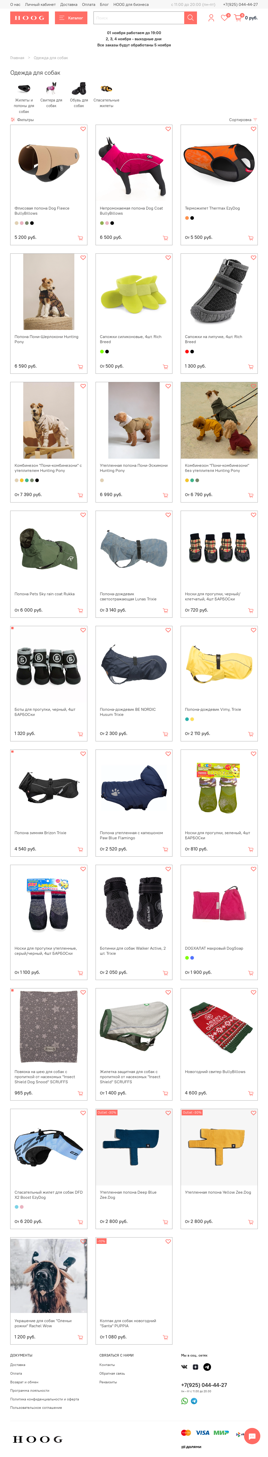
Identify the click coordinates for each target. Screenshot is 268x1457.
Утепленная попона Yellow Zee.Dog (218, 1192)
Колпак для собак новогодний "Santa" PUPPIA (128, 1323)
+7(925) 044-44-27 (240, 4)
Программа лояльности (29, 1390)
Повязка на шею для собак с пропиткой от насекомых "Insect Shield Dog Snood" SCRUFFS (45, 1076)
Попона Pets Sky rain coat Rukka (45, 593)
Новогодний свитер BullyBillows (215, 1071)
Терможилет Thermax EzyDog (212, 208)
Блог (104, 4)
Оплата (88, 4)
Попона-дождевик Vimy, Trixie (213, 709)
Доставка (68, 4)
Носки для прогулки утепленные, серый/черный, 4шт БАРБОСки (46, 951)
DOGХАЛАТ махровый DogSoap (214, 948)
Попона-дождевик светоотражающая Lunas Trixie (128, 596)
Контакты (107, 1364)
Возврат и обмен (24, 1382)
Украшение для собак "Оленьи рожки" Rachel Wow (43, 1323)
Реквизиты (108, 1382)
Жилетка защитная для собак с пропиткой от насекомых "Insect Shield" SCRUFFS (130, 1076)
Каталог (71, 17)
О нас (15, 4)
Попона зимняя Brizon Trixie (40, 832)
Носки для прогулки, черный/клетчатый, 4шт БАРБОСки (212, 596)
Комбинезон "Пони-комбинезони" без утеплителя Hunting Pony (217, 468)
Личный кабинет (40, 4)
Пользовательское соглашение (36, 1407)
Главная (17, 57)
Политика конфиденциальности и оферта (44, 1399)
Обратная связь (112, 1373)
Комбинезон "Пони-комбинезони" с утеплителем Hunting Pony (48, 468)
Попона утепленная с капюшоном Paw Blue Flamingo (131, 835)
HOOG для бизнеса (131, 4)
